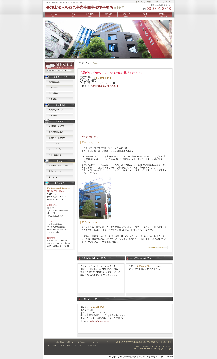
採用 (156, 2)
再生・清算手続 (55, 155)
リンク (145, 15)
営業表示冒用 (54, 88)
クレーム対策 (54, 143)
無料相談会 (162, 15)
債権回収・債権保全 (57, 138)
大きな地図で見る (90, 137)
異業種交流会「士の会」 (59, 166)
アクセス (126, 15)
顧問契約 (108, 15)
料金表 (72, 15)
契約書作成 (53, 115)
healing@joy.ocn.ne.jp (104, 85)
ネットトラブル (55, 149)
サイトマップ (165, 2)
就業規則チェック (56, 110)
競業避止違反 (54, 82)
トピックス (53, 177)
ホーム (54, 15)
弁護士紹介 (90, 15)
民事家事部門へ (94, 345)
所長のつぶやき (55, 171)
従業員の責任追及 (56, 132)
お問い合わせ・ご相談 (143, 2)
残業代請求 (53, 99)
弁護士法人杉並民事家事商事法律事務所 (85, 7)
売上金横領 (53, 93)
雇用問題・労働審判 (57, 126)
